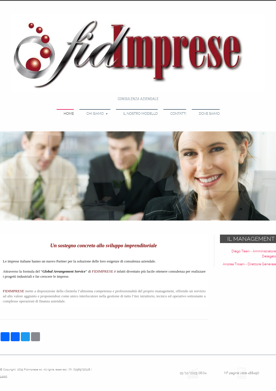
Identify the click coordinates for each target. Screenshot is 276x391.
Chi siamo (97, 114)
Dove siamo (209, 114)
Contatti (178, 114)
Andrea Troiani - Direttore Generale (249, 264)
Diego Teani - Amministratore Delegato (254, 253)
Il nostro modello (140, 114)
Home (69, 114)
